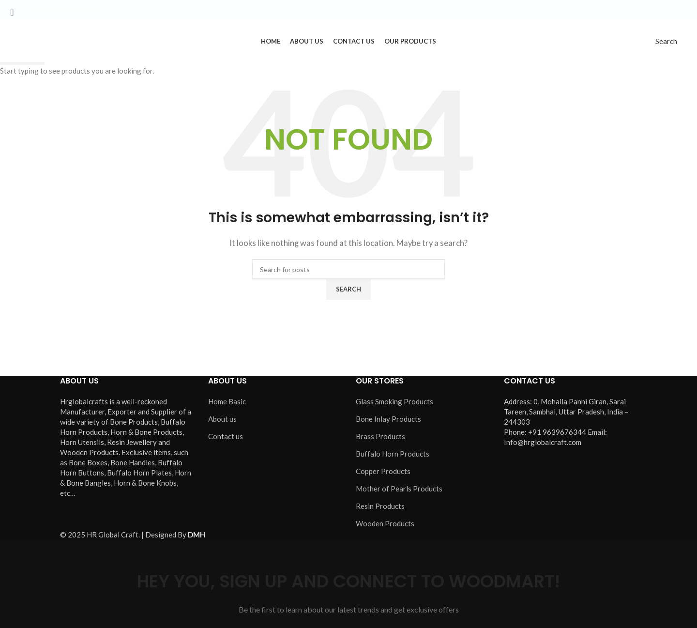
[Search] (666, 42)
